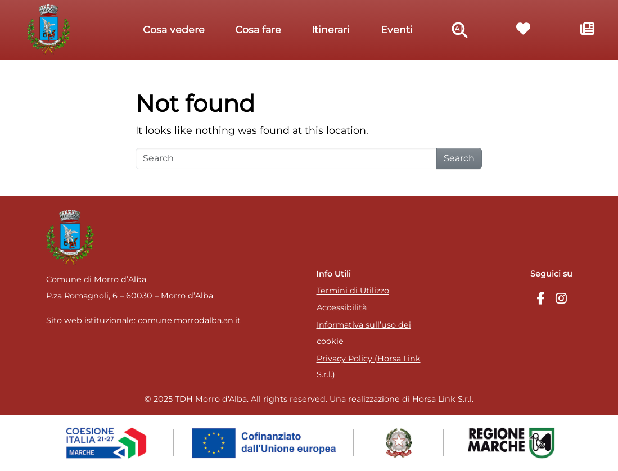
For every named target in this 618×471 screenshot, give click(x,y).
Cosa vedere (174, 29)
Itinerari (331, 29)
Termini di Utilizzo (353, 291)
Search (459, 158)
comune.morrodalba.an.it (189, 320)
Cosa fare (258, 29)
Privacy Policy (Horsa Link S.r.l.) (369, 367)
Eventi (397, 29)
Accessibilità (342, 307)
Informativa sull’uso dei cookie (364, 333)
